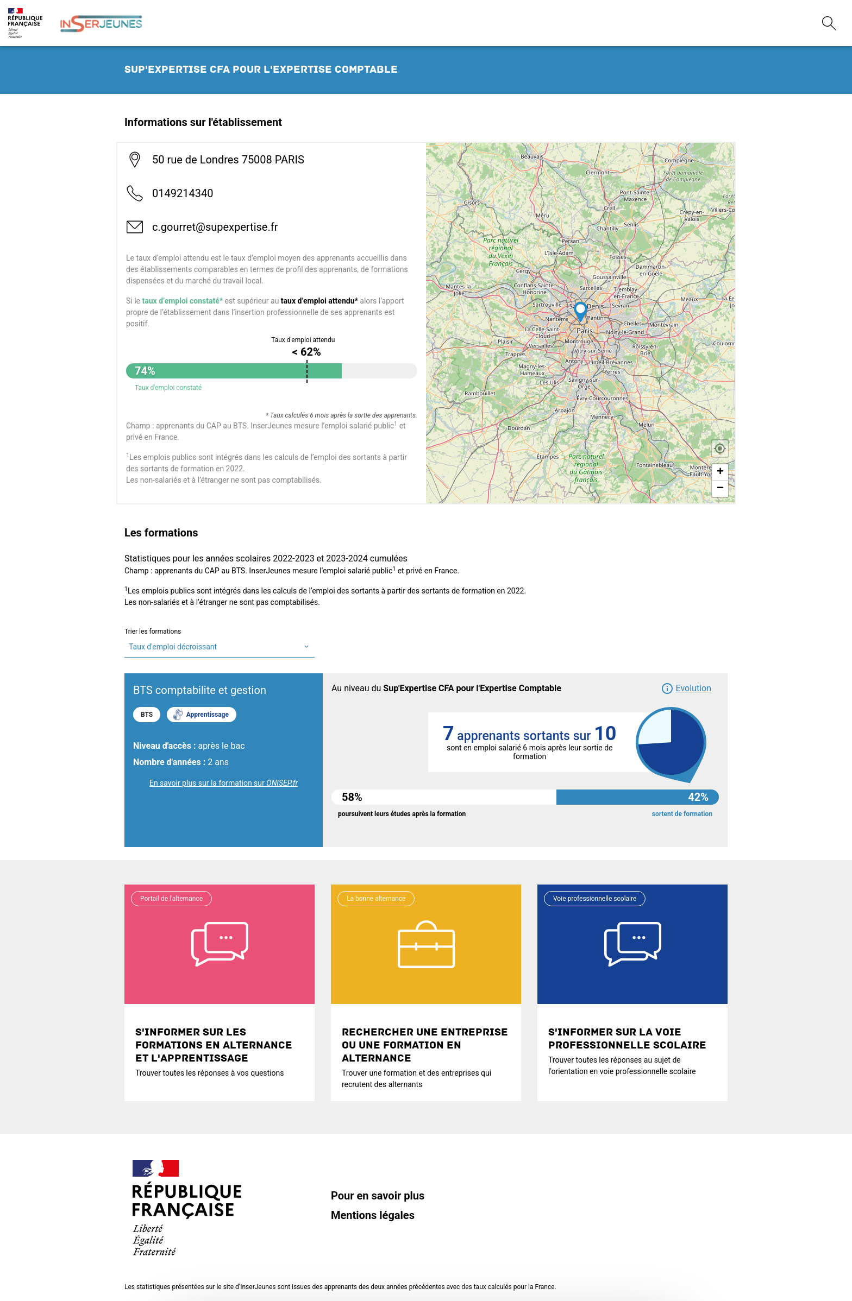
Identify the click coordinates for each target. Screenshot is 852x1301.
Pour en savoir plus (377, 1195)
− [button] (720, 489)
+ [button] (720, 472)
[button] (686, 688)
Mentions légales (373, 1215)
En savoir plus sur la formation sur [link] (223, 783)
